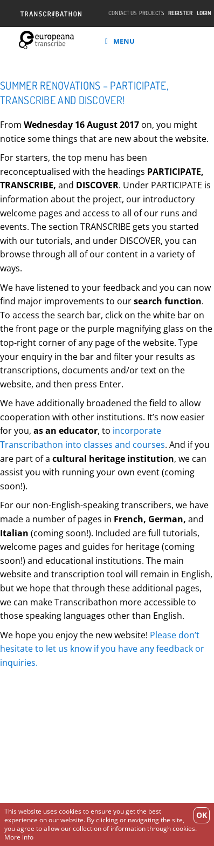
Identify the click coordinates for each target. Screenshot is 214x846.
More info (18, 837)
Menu (120, 41)
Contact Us (122, 13)
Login (204, 13)
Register (180, 13)
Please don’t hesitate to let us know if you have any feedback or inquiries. (102, 648)
